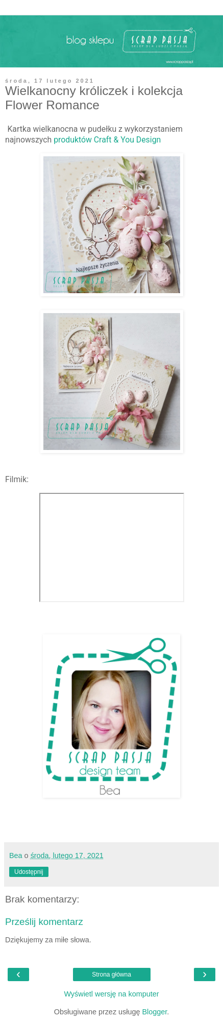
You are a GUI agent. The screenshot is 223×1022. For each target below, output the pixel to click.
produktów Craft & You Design (107, 140)
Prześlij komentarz (44, 921)
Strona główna (111, 974)
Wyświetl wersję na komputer (111, 994)
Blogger (154, 1012)
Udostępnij (28, 871)
